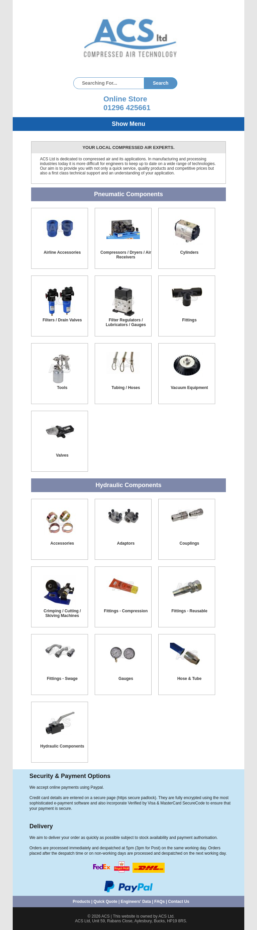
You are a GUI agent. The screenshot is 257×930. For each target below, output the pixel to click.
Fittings (189, 320)
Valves (62, 455)
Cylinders (189, 252)
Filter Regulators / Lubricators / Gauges (126, 322)
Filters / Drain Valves (62, 320)
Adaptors (126, 543)
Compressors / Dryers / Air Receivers (125, 254)
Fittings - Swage (62, 678)
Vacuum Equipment (189, 387)
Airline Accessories (62, 252)
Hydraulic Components (62, 746)
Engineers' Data (136, 901)
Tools (62, 387)
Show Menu (128, 124)
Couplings (189, 543)
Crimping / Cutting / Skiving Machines (62, 613)
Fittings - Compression (126, 611)
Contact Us (178, 901)
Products (81, 901)
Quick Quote (105, 901)
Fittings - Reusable (189, 611)
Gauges (125, 678)
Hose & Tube (189, 678)
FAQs (159, 901)
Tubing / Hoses (125, 387)
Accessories (62, 543)
